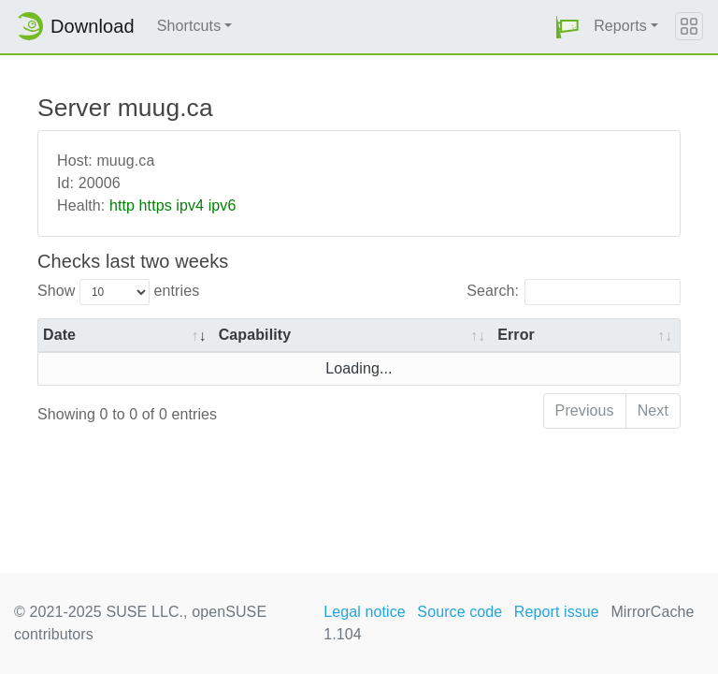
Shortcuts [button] (189, 26)
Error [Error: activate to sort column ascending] (516, 335)
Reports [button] (620, 26)
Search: (574, 292)
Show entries (118, 292)
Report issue (556, 612)
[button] (567, 26)
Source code (459, 612)
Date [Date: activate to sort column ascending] (59, 335)
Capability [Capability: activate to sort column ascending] (255, 335)
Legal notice (364, 612)
